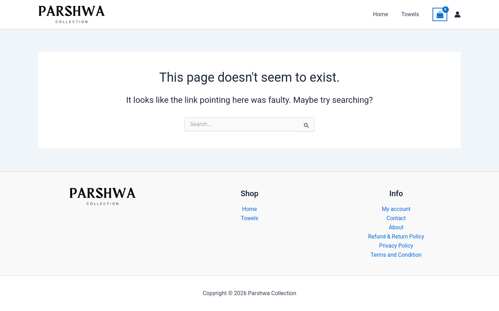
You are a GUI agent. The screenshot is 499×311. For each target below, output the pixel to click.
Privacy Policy (396, 245)
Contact (396, 217)
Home (383, 14)
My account (396, 208)
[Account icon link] (457, 14)
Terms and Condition (396, 254)
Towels (411, 14)
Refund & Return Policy (396, 236)
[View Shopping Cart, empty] (439, 14)
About (396, 227)
